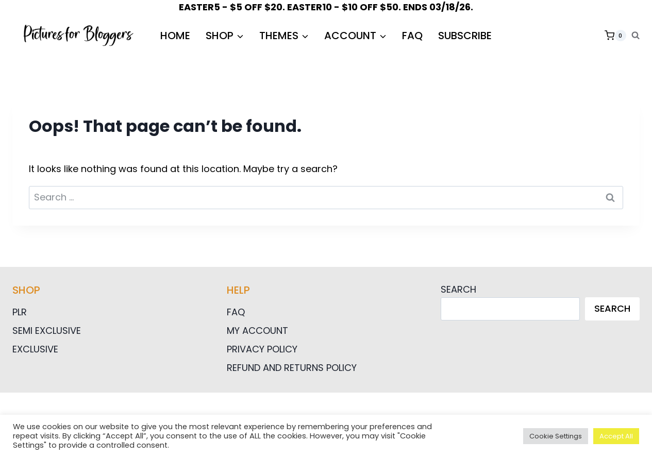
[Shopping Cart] (615, 35)
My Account (257, 330)
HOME (175, 35)
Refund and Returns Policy (292, 367)
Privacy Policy (262, 349)
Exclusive (35, 349)
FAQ (412, 35)
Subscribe (465, 35)
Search (458, 289)
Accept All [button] (616, 436)
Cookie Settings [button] (555, 436)
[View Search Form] (635, 35)
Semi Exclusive (46, 330)
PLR (19, 312)
